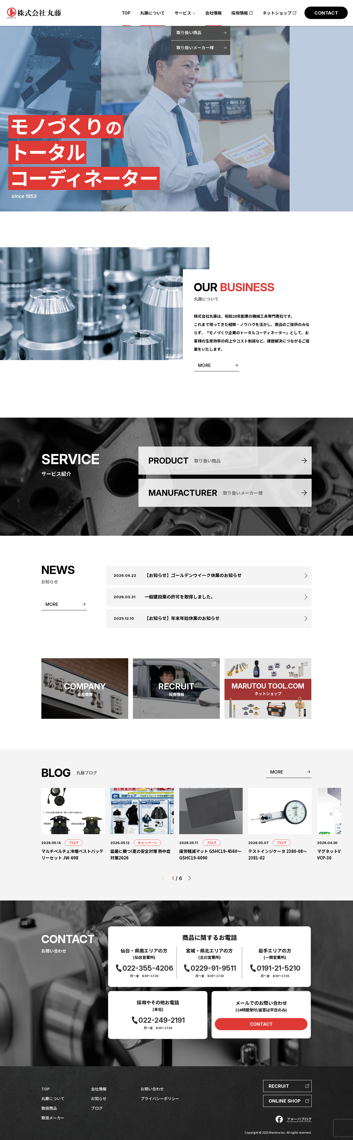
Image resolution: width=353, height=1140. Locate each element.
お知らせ (98, 1098)
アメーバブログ (299, 1119)
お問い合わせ (152, 1089)
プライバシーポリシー (160, 1098)
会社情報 (98, 1089)
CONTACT (261, 1024)
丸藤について (53, 1098)
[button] (190, 878)
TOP (45, 1089)
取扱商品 (49, 1108)
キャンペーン (147, 842)
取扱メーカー (53, 1117)
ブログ (74, 842)
